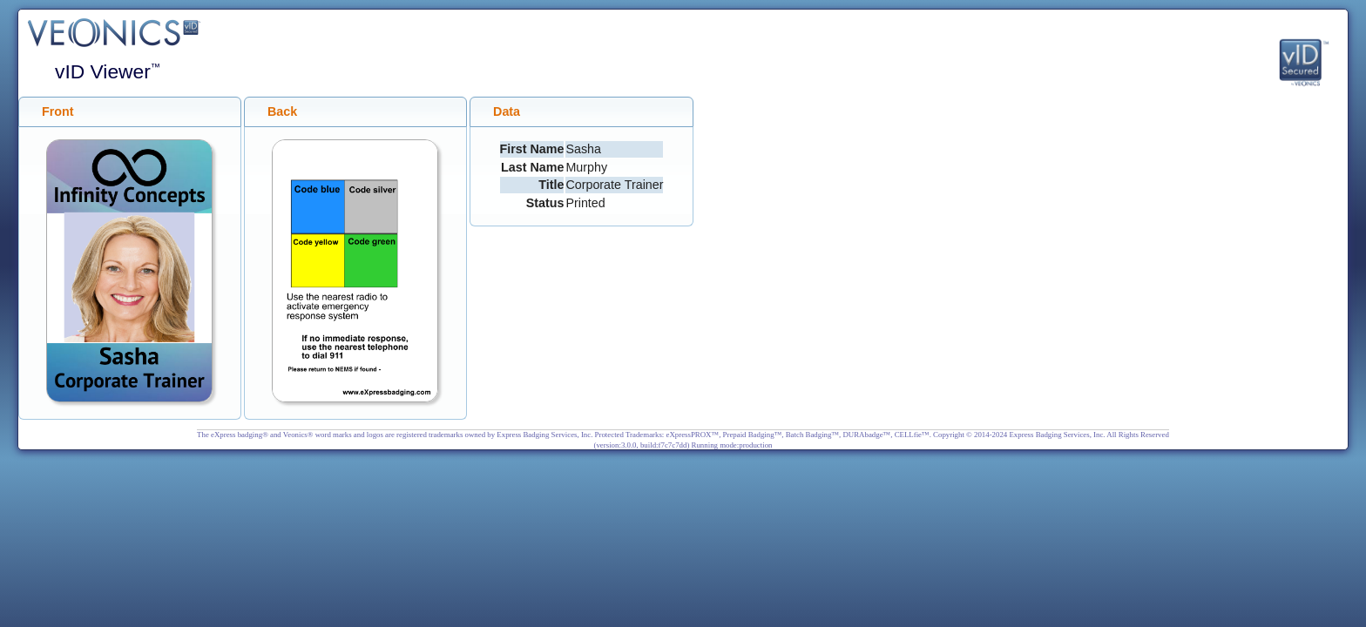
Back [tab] (275, 111)
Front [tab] (51, 111)
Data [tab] (499, 111)
